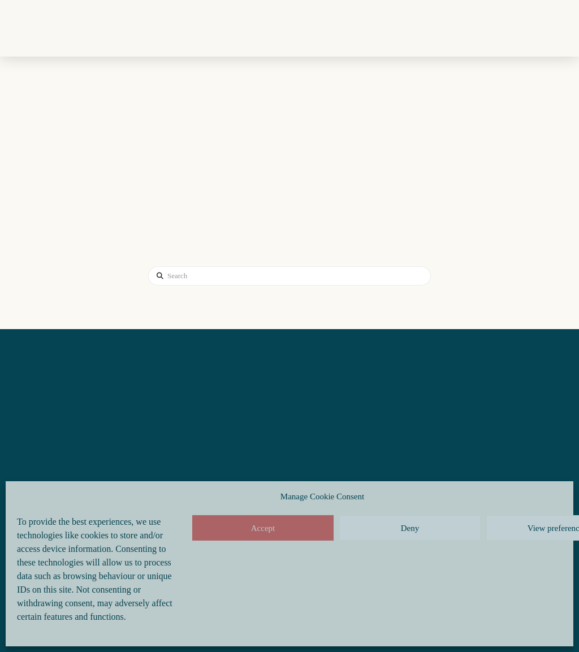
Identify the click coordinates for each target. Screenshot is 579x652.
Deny (410, 528)
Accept (263, 528)
